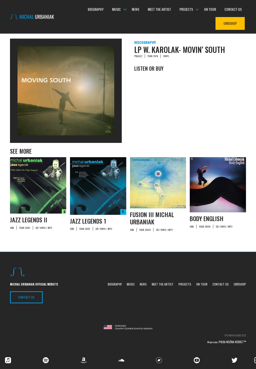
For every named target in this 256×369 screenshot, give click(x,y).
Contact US (26, 297)
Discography (145, 42)
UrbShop (230, 23)
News (135, 9)
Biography (96, 9)
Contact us (233, 9)
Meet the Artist (159, 9)
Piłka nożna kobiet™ (232, 342)
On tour (210, 9)
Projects (186, 9)
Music (116, 9)
